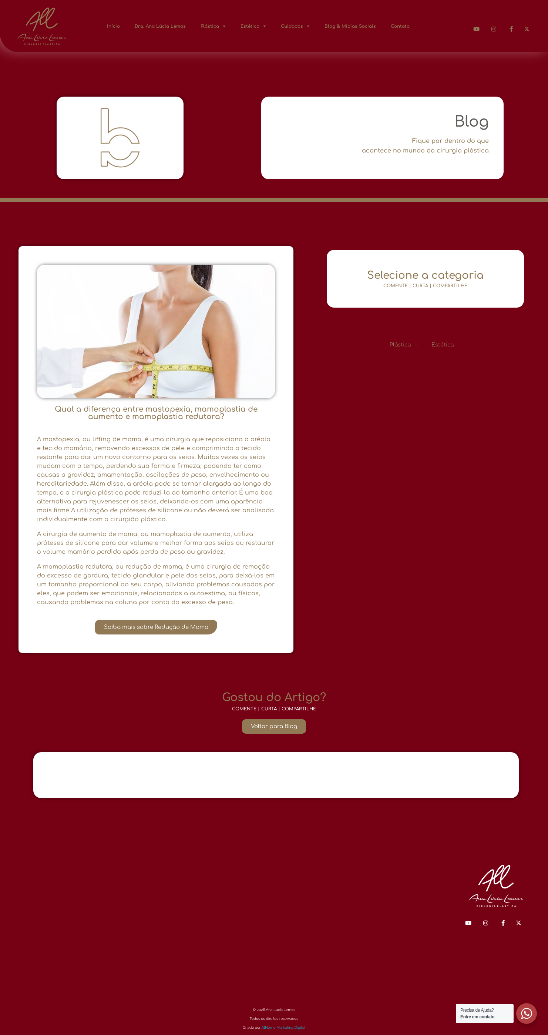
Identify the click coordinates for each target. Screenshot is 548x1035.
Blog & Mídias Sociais (350, 26)
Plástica (213, 26)
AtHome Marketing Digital (283, 1027)
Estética (253, 26)
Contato (400, 26)
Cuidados (295, 26)
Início (113, 26)
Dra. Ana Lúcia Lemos (160, 26)
